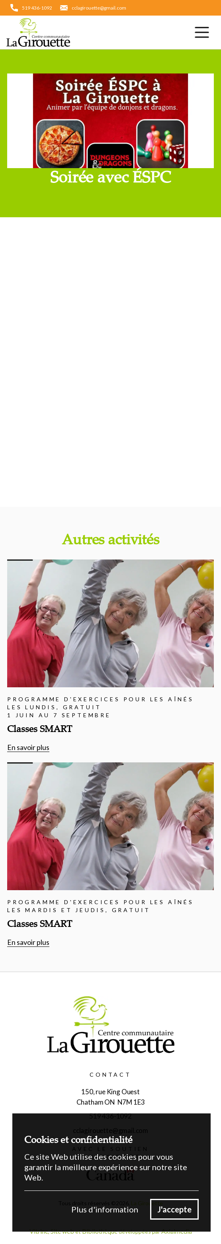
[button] (202, 32)
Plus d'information (104, 1209)
